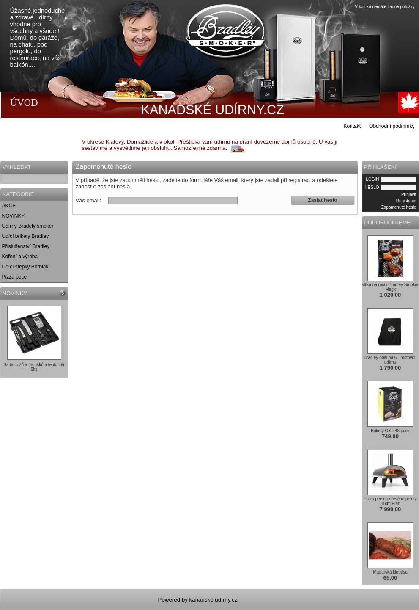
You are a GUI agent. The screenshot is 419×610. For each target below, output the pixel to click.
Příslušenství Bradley (26, 246)
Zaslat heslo (322, 200)
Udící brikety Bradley (25, 236)
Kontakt (352, 126)
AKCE (9, 206)
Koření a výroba (20, 256)
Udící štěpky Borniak (25, 267)
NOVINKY (13, 216)
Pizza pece (14, 277)
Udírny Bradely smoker (28, 226)
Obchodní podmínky (391, 126)
